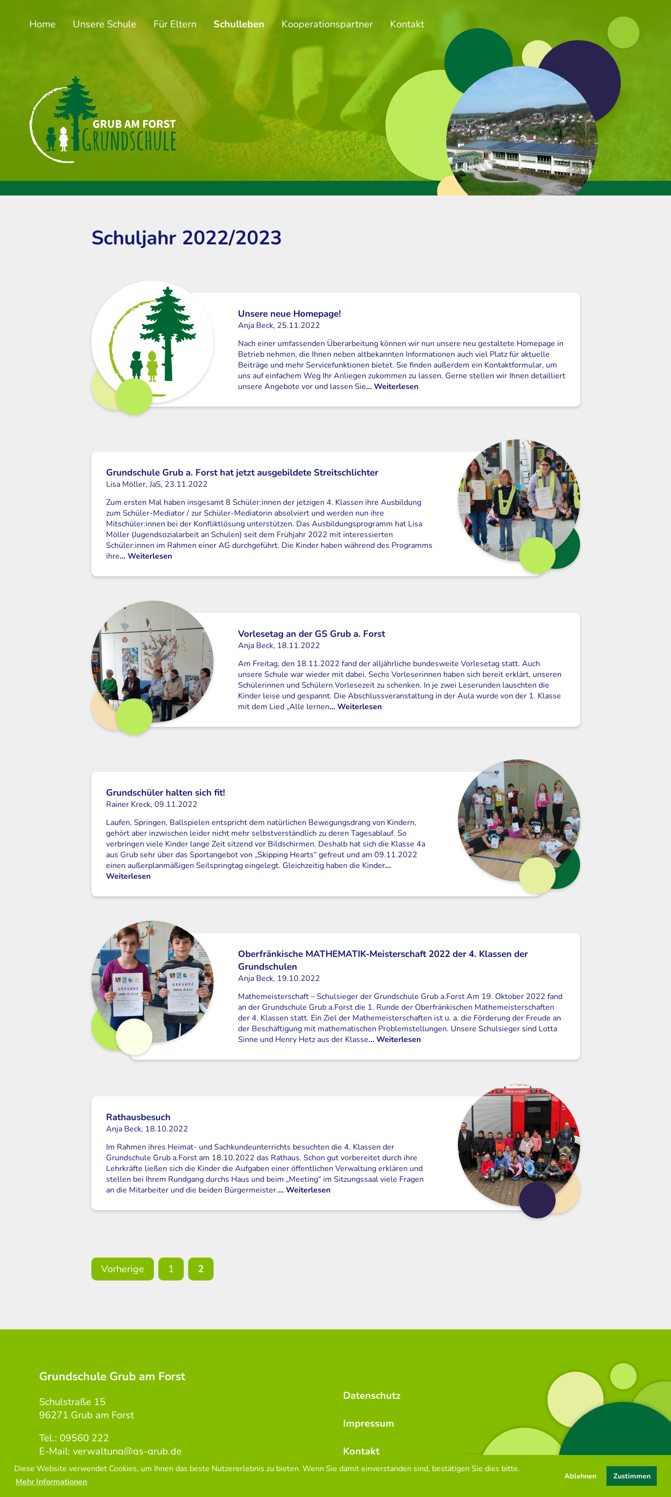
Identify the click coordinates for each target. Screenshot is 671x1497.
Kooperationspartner (327, 24)
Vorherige (122, 1269)
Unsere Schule (104, 24)
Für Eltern (174, 24)
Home (42, 24)
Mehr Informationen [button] (51, 1481)
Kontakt (407, 24)
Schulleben (239, 24)
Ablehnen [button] (580, 1476)
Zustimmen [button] (631, 1476)
